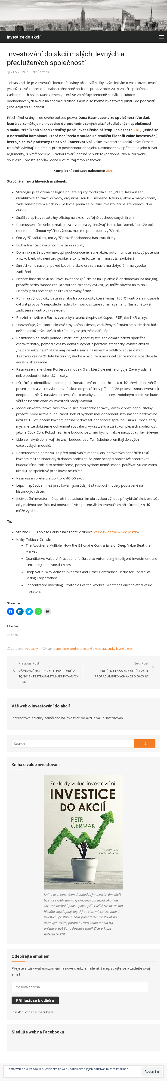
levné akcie (61, 649)
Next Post (118, 670)
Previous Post (49, 672)
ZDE (62, 934)
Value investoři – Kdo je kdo (116, 532)
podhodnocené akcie (85, 649)
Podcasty (31, 649)
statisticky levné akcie (117, 649)
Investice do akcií (23, 37)
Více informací (119, 1069)
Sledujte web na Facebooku (38, 1032)
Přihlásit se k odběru (35, 1000)
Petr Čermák (39, 72)
